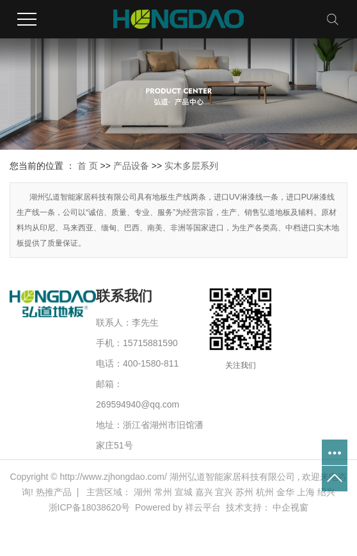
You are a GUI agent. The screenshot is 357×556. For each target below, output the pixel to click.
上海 (306, 492)
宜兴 (224, 492)
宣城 (184, 492)
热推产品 (54, 492)
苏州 (244, 492)
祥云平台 (203, 507)
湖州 (143, 492)
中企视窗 (290, 507)
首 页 (87, 166)
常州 (163, 492)
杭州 (265, 492)
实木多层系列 (191, 166)
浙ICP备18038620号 (90, 507)
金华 (285, 492)
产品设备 (131, 166)
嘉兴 (204, 492)
